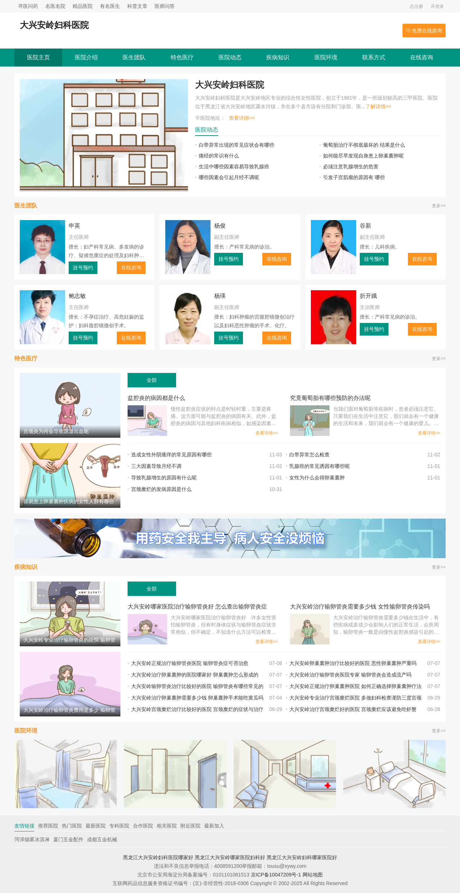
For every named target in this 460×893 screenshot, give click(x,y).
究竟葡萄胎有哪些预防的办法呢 (330, 398)
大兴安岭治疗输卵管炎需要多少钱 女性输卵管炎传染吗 (359, 606)
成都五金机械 (102, 839)
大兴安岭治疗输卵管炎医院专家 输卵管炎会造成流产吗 (350, 675)
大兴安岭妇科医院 (229, 85)
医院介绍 (86, 57)
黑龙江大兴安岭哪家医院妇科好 (230, 857)
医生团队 (134, 57)
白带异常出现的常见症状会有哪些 (236, 145)
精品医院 (83, 6)
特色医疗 (182, 57)
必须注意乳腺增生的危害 (350, 166)
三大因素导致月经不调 (156, 466)
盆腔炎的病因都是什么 (156, 398)
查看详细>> (242, 118)
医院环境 (325, 57)
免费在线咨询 (424, 30)
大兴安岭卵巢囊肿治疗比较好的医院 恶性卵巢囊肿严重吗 (353, 663)
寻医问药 (28, 6)
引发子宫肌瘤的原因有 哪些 (354, 177)
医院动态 (230, 57)
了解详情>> (378, 106)
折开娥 (368, 296)
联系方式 (373, 57)
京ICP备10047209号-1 (276, 875)
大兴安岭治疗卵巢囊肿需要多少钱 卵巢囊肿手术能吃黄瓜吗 (197, 698)
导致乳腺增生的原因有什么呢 (164, 477)
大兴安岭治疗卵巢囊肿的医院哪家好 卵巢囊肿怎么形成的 (194, 675)
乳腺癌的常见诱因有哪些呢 (319, 466)
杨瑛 (220, 296)
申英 (74, 226)
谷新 (365, 226)
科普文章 (137, 6)
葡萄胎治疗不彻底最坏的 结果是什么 (364, 145)
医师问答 (165, 6)
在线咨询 (421, 57)
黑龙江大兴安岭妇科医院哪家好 (158, 857)
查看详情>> (267, 433)
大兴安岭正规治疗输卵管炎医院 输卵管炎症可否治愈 (189, 663)
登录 (437, 6)
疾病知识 (277, 57)
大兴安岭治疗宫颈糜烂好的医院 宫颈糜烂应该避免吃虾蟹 (353, 709)
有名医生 (110, 6)
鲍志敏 (77, 296)
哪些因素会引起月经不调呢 (229, 177)
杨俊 (220, 226)
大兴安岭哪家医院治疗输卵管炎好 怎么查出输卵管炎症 (197, 606)
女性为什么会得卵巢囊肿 (317, 477)
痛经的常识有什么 (219, 156)
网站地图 (313, 875)
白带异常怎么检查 (314, 454)
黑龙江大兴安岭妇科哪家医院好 (302, 857)
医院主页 (38, 57)
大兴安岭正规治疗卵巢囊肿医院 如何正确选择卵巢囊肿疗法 (355, 686)
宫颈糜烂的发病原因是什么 (161, 489)
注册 (416, 6)
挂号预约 (83, 267)
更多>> (439, 205)
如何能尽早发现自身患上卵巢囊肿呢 (363, 156)
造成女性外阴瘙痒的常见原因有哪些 (171, 454)
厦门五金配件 (68, 839)
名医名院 (55, 6)
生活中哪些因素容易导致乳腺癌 (234, 166)
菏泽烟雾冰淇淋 (32, 839)
